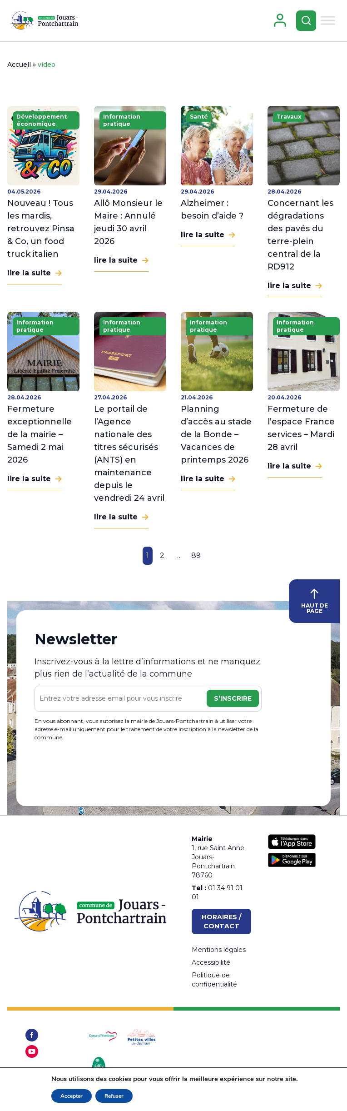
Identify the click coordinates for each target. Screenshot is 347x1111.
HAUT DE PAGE (314, 602)
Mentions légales (219, 950)
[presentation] (104, 770)
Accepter (71, 1096)
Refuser (114, 1096)
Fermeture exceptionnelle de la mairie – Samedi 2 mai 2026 (39, 434)
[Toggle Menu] (328, 20)
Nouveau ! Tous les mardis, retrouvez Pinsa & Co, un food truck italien (40, 229)
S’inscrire (233, 699)
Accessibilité (211, 962)
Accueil (19, 65)
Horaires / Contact (221, 921)
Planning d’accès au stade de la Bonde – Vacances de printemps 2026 (216, 434)
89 (196, 556)
